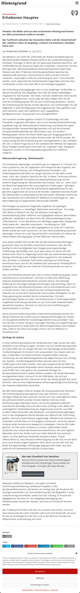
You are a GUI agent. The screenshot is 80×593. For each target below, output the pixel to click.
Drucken (6, 536)
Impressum (54, 590)
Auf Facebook (17, 546)
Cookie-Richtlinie (27, 590)
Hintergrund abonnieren (33, 474)
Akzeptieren (40, 571)
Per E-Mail (69, 546)
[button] (76, 553)
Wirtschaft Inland (53, 24)
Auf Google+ (30, 546)
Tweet (6, 546)
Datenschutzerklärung (41, 590)
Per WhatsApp (56, 546)
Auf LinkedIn (43, 546)
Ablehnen (40, 578)
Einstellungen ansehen (40, 584)
